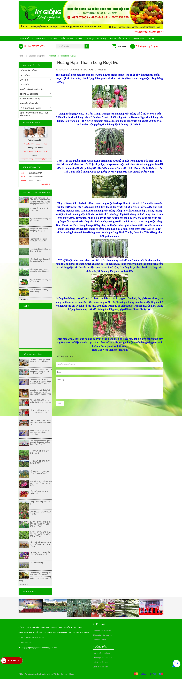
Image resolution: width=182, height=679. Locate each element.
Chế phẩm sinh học (35, 94)
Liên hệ (150, 39)
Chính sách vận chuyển (102, 635)
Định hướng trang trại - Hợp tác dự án (34, 114)
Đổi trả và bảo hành (101, 662)
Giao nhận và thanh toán (102, 658)
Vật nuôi (35, 80)
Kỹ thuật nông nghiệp (96, 39)
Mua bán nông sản (35, 103)
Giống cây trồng (35, 70)
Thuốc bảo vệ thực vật (31, 89)
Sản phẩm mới (38, 39)
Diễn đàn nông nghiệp (71, 39)
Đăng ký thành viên (100, 667)
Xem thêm (24, 299)
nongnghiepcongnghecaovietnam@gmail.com (39, 648)
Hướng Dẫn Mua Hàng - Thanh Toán (127, 39)
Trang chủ (24, 39)
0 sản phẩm (119, 46)
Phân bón (35, 84)
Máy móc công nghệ (35, 98)
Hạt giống (35, 75)
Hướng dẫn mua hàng (101, 653)
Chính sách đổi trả (100, 640)
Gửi (59, 403)
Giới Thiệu (53, 39)
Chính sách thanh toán (102, 630)
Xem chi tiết (45, 184)
